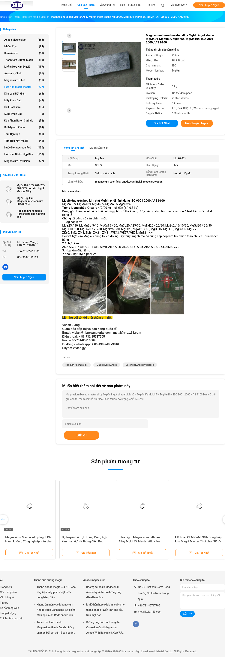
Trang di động (8, 613)
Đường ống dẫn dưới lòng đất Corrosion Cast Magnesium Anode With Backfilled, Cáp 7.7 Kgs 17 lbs (104, 628)
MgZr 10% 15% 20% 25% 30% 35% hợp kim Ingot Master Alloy (31, 188)
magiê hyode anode (107, 365)
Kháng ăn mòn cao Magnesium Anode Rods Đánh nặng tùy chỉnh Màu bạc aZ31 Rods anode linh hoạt (56, 610)
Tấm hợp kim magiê (24, 141)
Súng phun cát (24, 114)
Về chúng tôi (7, 597)
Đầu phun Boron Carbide (24, 120)
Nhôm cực (24, 46)
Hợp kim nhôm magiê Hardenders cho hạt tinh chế (31, 213)
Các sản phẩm (8, 592)
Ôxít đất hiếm (24, 107)
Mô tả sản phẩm (99, 147)
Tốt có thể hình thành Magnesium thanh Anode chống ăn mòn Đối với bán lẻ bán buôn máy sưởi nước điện (55, 628)
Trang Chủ (6, 586)
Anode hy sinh (24, 73)
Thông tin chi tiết (73, 147)
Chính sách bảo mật (11, 618)
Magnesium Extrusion (24, 161)
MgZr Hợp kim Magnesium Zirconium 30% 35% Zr (30, 201)
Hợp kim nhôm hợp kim (24, 154)
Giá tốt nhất (162, 123)
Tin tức (4, 602)
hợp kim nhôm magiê (76, 365)
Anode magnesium (24, 40)
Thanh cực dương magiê (24, 60)
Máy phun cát (24, 100)
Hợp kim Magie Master (24, 87)
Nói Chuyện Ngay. (209, 5)
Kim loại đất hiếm (24, 93)
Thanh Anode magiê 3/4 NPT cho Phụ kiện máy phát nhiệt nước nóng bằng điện (56, 592)
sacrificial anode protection (140, 365)
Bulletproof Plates (24, 127)
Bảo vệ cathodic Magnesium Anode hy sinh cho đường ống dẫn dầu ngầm (103, 592)
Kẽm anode (24, 53)
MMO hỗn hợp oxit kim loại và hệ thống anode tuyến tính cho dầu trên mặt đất (105, 610)
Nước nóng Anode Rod (24, 147)
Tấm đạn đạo (24, 134)
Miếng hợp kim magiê (24, 67)
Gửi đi (81, 435)
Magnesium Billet (24, 80)
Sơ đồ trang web (9, 607)
